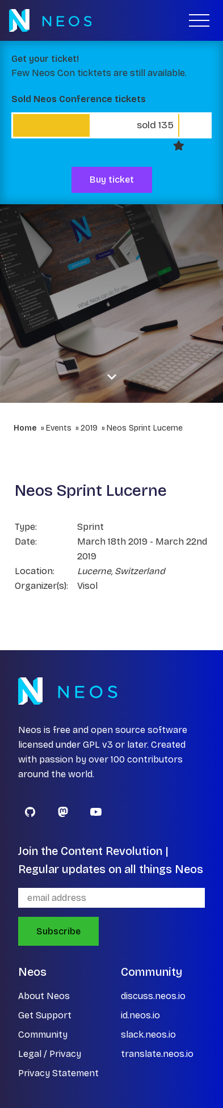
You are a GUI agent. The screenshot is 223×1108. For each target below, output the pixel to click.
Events (58, 428)
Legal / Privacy (49, 1053)
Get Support (44, 1015)
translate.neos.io (157, 1053)
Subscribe (58, 931)
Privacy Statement (58, 1073)
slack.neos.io (148, 1034)
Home (25, 428)
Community (43, 1034)
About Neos (44, 996)
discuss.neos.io (153, 996)
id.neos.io (140, 1015)
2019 (89, 428)
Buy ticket (112, 179)
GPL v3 (98, 744)
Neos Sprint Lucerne (145, 428)
